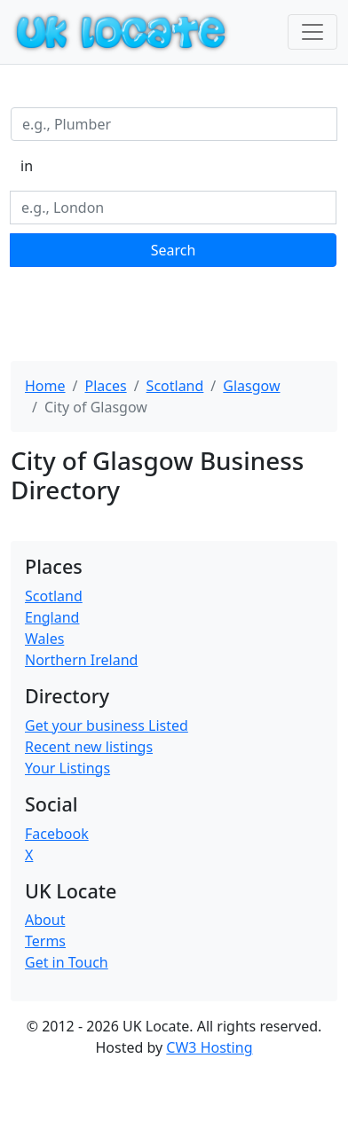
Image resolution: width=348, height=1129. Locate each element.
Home (45, 386)
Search (173, 250)
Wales (44, 638)
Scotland (175, 386)
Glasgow (251, 386)
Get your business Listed (106, 725)
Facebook (57, 833)
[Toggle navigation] (312, 32)
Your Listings (67, 768)
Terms (45, 941)
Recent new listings (89, 747)
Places (105, 386)
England (52, 617)
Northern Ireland (81, 660)
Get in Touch (66, 962)
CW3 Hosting (209, 1047)
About (45, 919)
